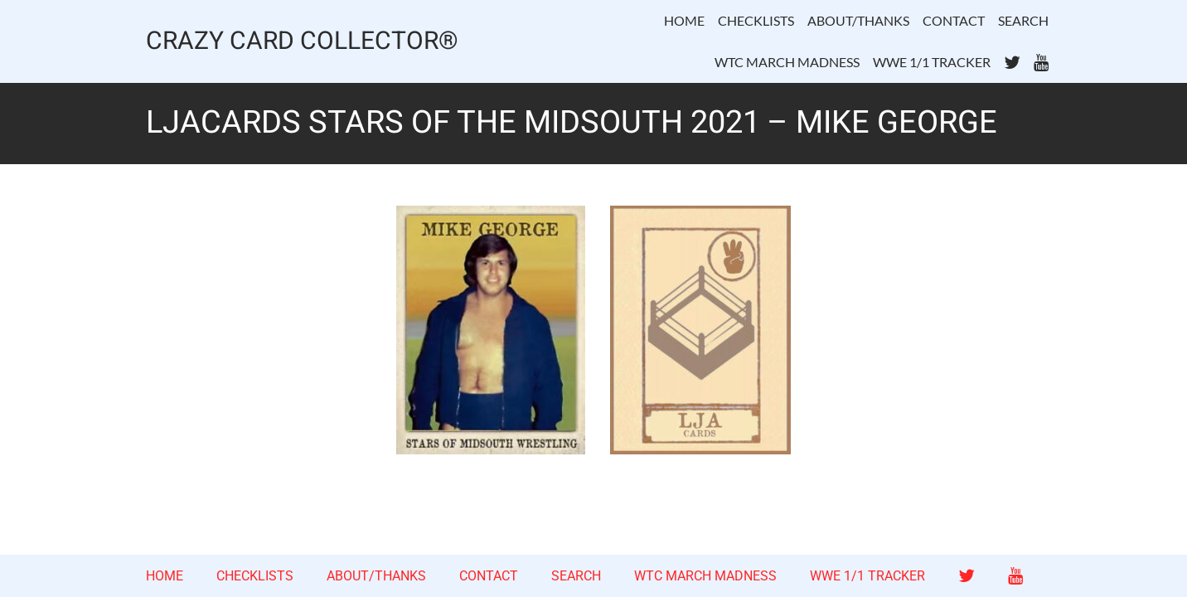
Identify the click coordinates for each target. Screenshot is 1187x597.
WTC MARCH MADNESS (787, 62)
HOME (684, 20)
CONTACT (954, 20)
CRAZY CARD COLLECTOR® (302, 42)
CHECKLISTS (756, 20)
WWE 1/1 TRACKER (932, 62)
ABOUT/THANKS (858, 20)
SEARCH (1023, 20)
